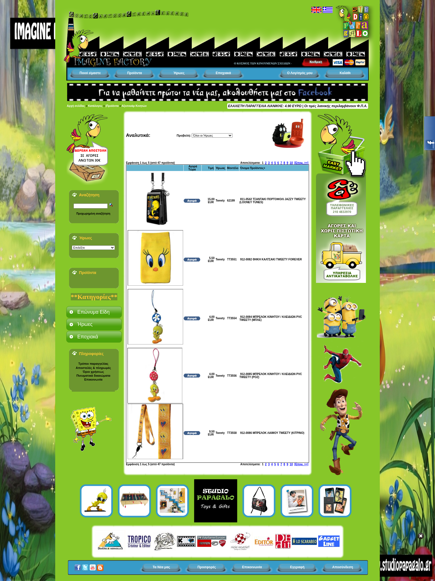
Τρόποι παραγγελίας (93, 363)
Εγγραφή (297, 567)
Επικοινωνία (93, 379)
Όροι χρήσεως (93, 371)
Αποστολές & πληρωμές (93, 367)
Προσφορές (207, 567)
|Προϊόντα (112, 105)
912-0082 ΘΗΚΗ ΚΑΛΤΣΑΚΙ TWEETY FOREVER (271, 259)
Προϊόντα (134, 73)
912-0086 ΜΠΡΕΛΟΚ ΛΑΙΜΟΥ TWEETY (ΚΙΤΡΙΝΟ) (272, 432)
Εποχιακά (223, 73)
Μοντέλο (233, 168)
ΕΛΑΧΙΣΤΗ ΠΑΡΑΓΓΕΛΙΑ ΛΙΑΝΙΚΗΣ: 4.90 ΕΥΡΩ (264, 106)
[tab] (94, 312)
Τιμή (211, 168)
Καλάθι (345, 73)
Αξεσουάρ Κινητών (134, 105)
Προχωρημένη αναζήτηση (93, 213)
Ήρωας (220, 168)
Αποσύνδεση (342, 567)
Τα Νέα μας (161, 567)
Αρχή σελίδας (76, 105)
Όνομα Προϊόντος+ (252, 168)
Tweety (220, 200)
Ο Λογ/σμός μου (300, 73)
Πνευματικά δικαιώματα (93, 375)
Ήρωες (178, 73)
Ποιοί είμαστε (90, 73)
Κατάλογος (95, 105)
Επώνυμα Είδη (93, 312)
